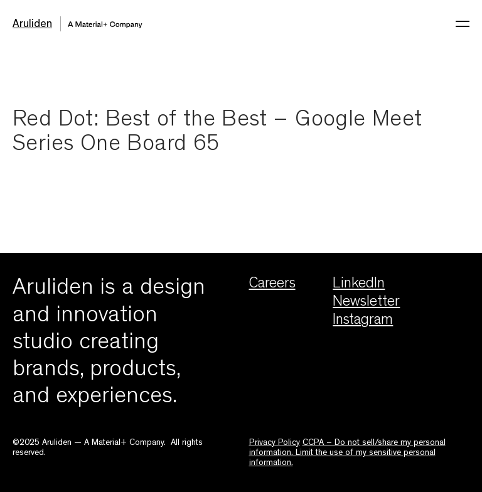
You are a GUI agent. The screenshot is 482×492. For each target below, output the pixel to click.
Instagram (363, 321)
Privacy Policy (274, 443)
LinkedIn (359, 284)
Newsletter (366, 303)
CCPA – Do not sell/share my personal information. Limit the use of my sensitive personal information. (347, 453)
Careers (272, 284)
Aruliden (32, 25)
